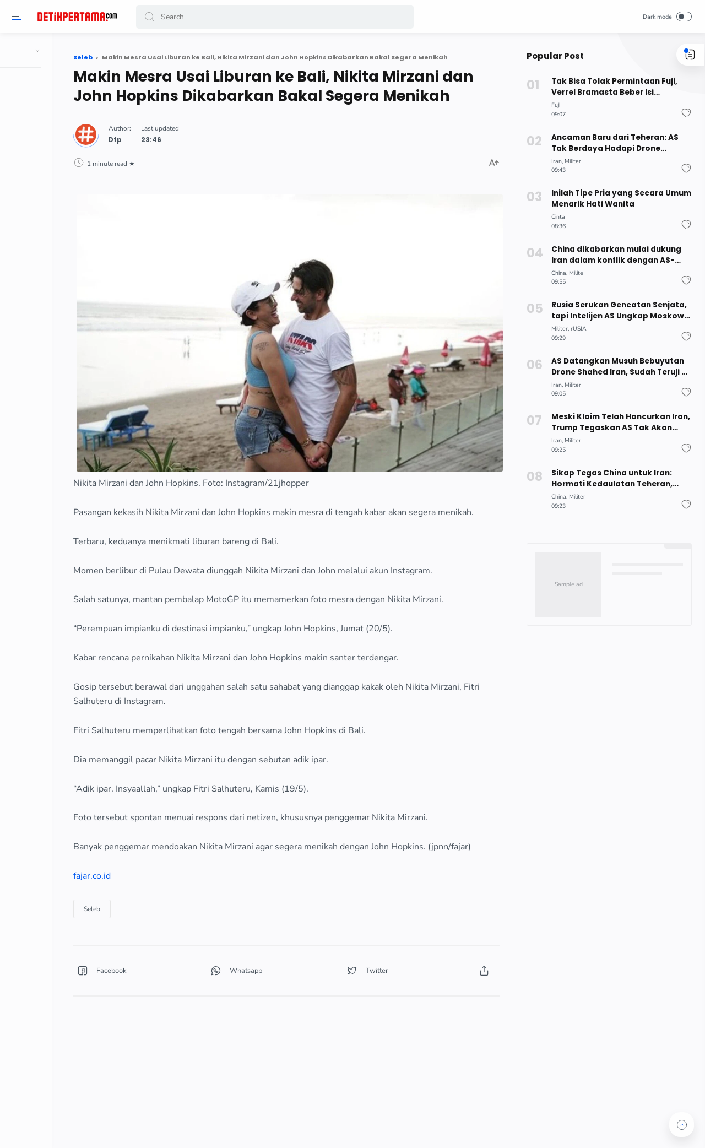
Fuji (552, 105)
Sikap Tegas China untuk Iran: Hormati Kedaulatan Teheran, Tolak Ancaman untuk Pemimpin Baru (613, 479)
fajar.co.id (164, 913)
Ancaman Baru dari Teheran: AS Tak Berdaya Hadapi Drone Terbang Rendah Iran (611, 143)
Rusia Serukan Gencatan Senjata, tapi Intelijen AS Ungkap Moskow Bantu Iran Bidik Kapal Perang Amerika (615, 311)
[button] (19, 16)
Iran (553, 161)
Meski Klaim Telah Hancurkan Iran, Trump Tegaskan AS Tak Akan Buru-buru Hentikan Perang (616, 422)
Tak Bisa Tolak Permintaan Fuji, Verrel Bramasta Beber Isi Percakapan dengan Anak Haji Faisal (610, 87)
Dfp (187, 155)
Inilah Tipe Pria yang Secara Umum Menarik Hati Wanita (617, 198)
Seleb (164, 946)
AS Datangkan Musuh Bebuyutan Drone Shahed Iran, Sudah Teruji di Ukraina (617, 367)
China (555, 273)
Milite (573, 273)
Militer (569, 161)
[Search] (275, 17)
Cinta (555, 217)
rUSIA (575, 328)
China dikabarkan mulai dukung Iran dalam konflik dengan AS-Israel (612, 255)
